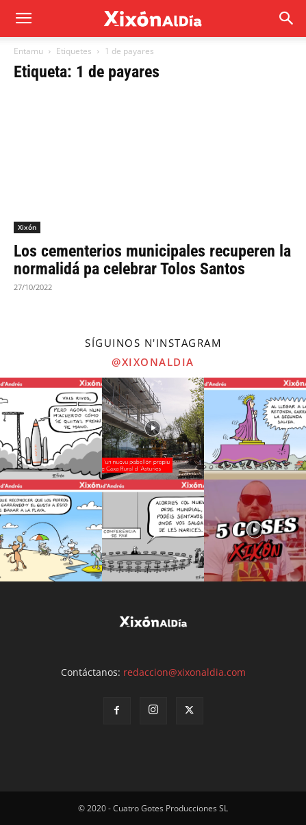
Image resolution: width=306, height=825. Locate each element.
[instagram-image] (51, 429)
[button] (287, 18)
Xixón (27, 227)
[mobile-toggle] (23, 18)
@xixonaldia (153, 362)
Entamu (28, 51)
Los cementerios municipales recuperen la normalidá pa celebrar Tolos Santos (152, 259)
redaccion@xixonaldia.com (184, 672)
